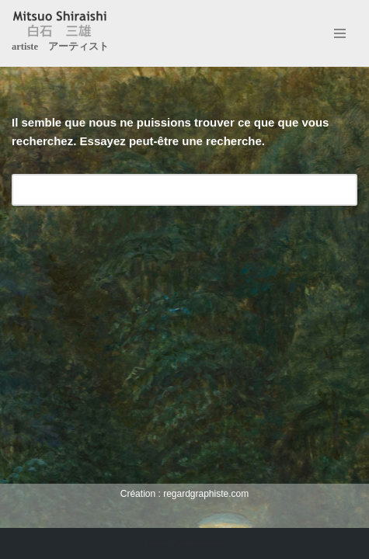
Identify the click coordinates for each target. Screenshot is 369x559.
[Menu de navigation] (339, 33)
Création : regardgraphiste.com (184, 543)
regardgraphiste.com (206, 493)
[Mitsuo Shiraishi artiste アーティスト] (60, 33)
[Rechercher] (167, 190)
